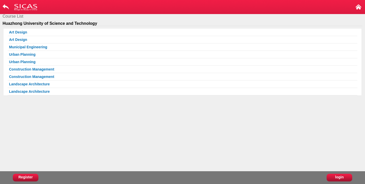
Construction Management (31, 69)
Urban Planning (22, 54)
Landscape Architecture (29, 84)
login (339, 177)
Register (25, 177)
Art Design (18, 32)
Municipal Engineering (28, 47)
